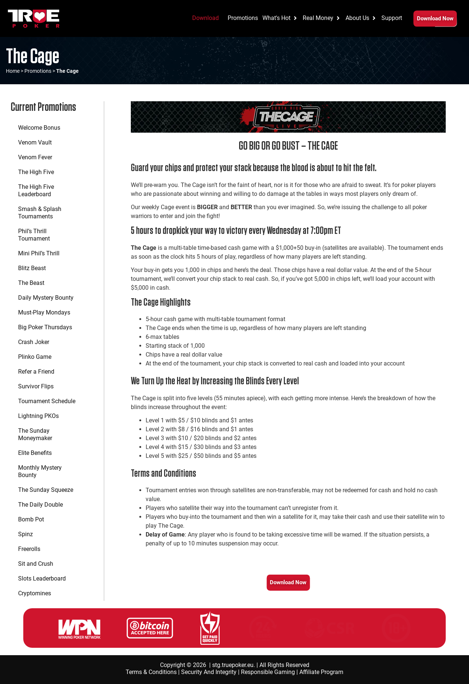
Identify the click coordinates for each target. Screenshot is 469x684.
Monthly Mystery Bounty (40, 471)
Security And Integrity (209, 672)
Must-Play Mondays (44, 312)
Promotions (37, 71)
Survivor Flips (36, 386)
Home (13, 71)
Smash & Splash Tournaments (39, 212)
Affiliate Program (321, 672)
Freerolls (29, 548)
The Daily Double (40, 504)
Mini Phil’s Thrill (39, 253)
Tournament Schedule (46, 401)
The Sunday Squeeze (45, 489)
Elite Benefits (35, 452)
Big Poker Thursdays (45, 327)
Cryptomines (34, 593)
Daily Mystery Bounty (46, 297)
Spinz (25, 534)
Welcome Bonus (39, 127)
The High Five (36, 172)
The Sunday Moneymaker (35, 434)
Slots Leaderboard (42, 578)
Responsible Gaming (268, 672)
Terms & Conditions (151, 672)
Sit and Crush (35, 563)
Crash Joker (33, 342)
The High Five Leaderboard (36, 190)
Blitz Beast (32, 268)
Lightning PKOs (38, 415)
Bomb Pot (31, 519)
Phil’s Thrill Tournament (34, 235)
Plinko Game (34, 356)
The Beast (31, 282)
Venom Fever (35, 157)
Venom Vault (35, 142)
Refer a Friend (36, 371)
